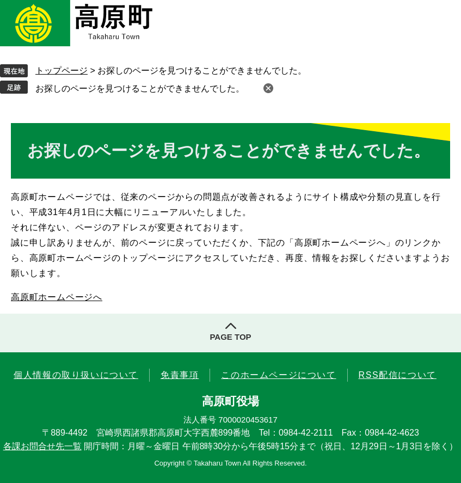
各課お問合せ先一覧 (42, 446)
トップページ (61, 70)
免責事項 (180, 375)
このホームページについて (278, 375)
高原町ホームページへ (56, 297)
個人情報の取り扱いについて (76, 375)
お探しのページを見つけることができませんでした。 (139, 88)
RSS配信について (398, 375)
